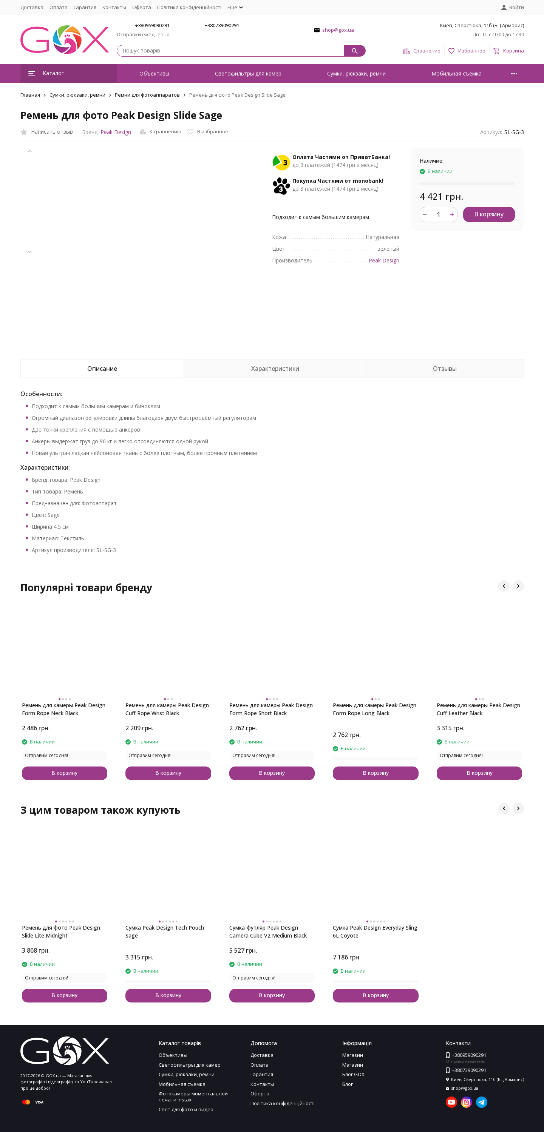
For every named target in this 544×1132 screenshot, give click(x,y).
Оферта (141, 7)
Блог (347, 1084)
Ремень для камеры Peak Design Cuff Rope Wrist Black (167, 709)
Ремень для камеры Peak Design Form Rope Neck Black (63, 709)
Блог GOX (353, 1074)
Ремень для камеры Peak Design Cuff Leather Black (478, 709)
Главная (30, 94)
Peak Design (115, 132)
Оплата (58, 7)
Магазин (352, 1055)
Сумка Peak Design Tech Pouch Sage (164, 931)
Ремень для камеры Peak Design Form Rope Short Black (271, 709)
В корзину (489, 214)
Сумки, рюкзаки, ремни (356, 73)
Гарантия (85, 7)
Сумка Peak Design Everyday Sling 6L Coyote (375, 931)
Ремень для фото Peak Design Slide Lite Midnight (61, 931)
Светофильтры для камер (248, 73)
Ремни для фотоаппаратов (147, 94)
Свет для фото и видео (186, 1109)
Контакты (114, 7)
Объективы (154, 73)
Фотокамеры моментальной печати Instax (193, 1096)
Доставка (31, 7)
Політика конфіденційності (189, 7)
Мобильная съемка (456, 73)
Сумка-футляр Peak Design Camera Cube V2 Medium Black (268, 931)
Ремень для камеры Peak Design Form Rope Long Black (374, 709)
